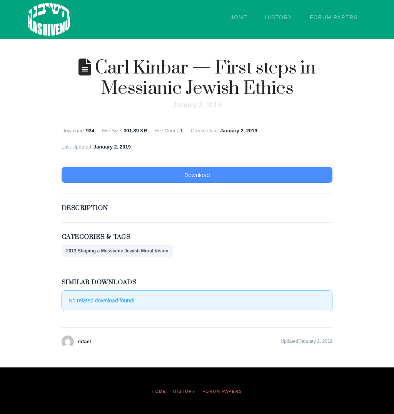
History (184, 391)
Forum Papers (222, 391)
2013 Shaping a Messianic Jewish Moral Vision (117, 251)
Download (197, 175)
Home (159, 391)
